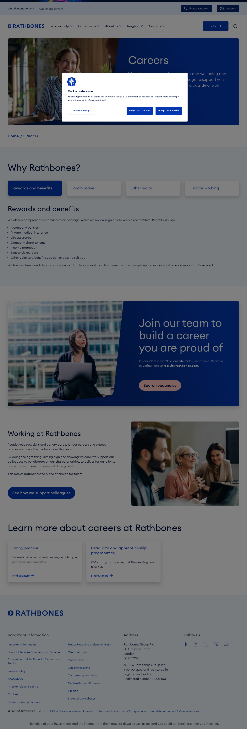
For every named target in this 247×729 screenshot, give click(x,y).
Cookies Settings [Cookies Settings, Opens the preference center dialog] (81, 110)
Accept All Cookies (169, 110)
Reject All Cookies (139, 110)
